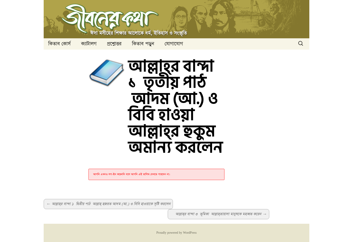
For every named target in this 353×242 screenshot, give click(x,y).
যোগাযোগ (174, 43)
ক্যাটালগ (89, 43)
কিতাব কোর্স (59, 43)
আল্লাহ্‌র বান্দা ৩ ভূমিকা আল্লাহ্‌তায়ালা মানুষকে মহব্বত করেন (221, 214)
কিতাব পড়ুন (143, 43)
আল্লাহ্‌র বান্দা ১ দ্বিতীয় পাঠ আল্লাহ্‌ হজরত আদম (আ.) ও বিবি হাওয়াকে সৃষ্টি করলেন (108, 204)
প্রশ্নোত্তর (114, 43)
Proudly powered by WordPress (176, 233)
